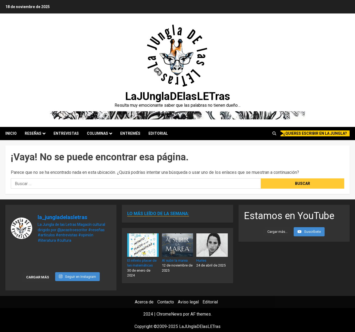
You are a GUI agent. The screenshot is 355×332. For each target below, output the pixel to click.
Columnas (97, 133)
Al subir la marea (175, 260)
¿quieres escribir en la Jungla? (314, 133)
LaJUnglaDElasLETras (177, 96)
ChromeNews (169, 314)
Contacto (165, 302)
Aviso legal (188, 302)
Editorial (158, 133)
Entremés (130, 133)
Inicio (11, 133)
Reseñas (33, 133)
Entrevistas (66, 133)
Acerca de (144, 302)
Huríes (201, 260)
